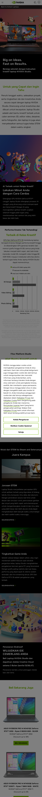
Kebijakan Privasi (23, 398)
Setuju (21, 432)
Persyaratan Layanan (11, 405)
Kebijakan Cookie (10, 400)
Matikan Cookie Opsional (21, 426)
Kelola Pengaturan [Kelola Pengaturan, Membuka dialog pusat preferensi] (21, 419)
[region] (21, 398)
